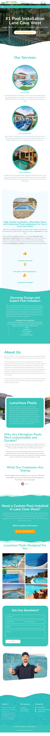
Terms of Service (29, 730)
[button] (2, 6)
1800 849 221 (27, 3)
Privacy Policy (20, 730)
